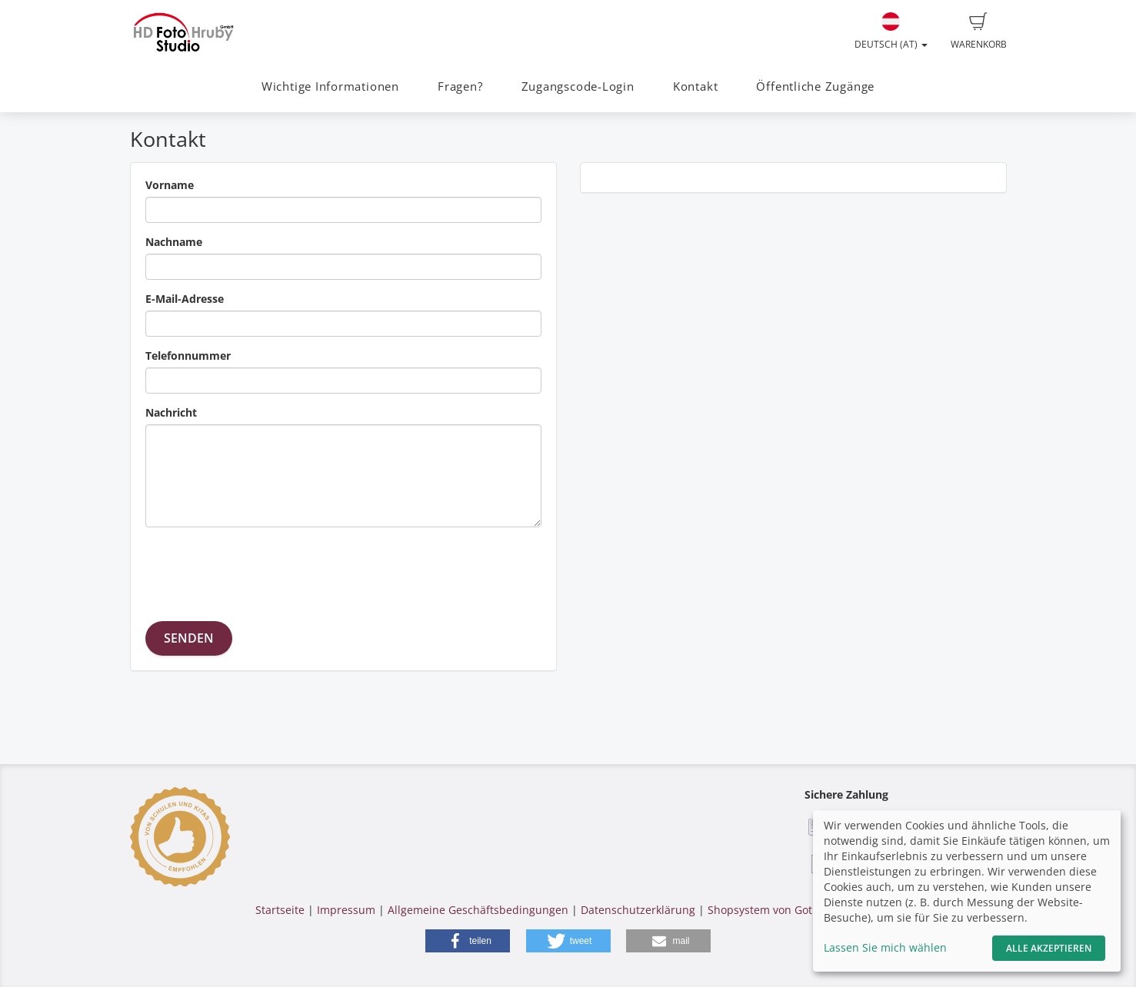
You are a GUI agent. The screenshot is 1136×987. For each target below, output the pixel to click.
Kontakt (695, 86)
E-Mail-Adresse (184, 298)
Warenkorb (979, 31)
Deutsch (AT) (891, 31)
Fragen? (460, 86)
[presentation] (262, 569)
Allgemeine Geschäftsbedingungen (478, 909)
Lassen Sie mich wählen (885, 947)
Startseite (280, 909)
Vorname (169, 185)
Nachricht (171, 412)
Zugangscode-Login (578, 86)
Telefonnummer (188, 355)
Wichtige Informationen (330, 86)
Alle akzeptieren (1048, 948)
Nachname (173, 241)
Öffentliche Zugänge (815, 86)
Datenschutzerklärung (638, 909)
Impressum (346, 909)
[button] (467, 940)
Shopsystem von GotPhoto (774, 909)
